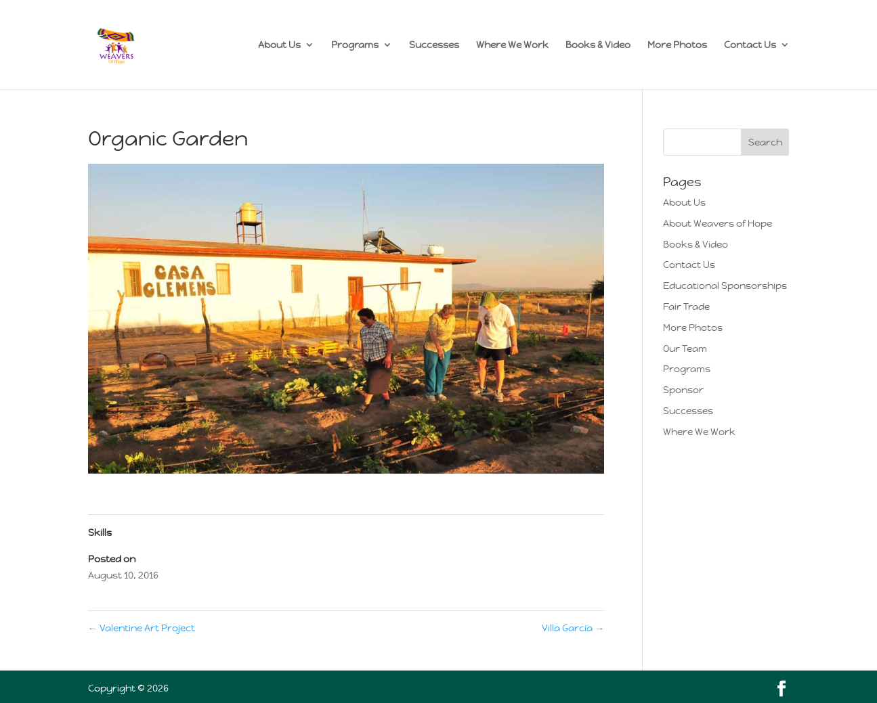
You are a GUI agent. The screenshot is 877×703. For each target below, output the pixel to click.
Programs (355, 45)
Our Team (685, 348)
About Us (279, 45)
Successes (434, 45)
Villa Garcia (573, 628)
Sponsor (683, 390)
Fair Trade (686, 306)
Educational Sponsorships (725, 285)
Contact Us (750, 45)
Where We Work (512, 45)
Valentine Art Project (141, 628)
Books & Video (597, 45)
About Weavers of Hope (717, 223)
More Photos (677, 45)
